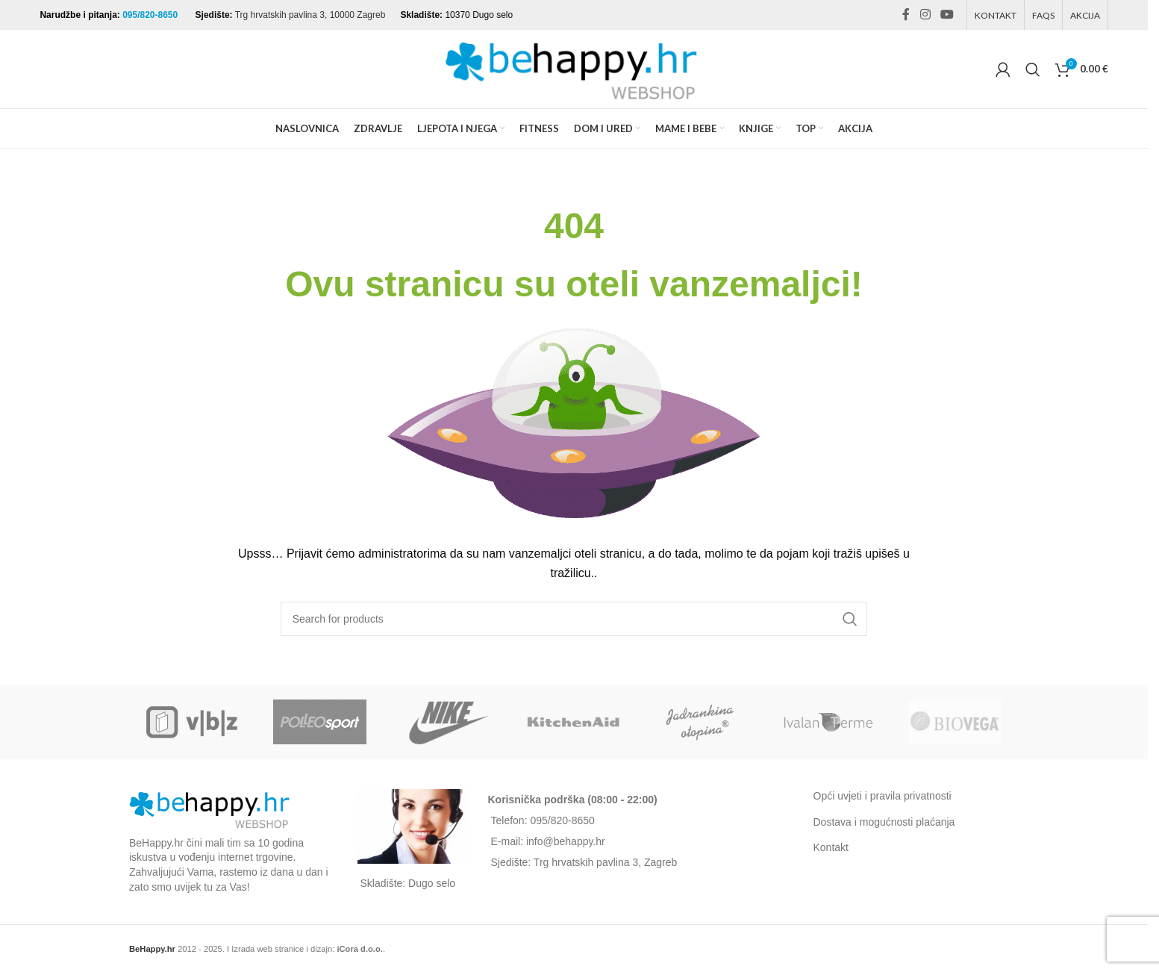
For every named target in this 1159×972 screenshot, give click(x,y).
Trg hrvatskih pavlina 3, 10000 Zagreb (310, 15)
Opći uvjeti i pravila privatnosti (882, 796)
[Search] (1033, 69)
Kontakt (831, 847)
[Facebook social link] (906, 14)
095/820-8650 (151, 15)
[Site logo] (574, 68)
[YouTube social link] (946, 14)
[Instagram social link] (925, 14)
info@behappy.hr (565, 841)
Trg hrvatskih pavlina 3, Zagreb (605, 862)
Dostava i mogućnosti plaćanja (884, 822)
